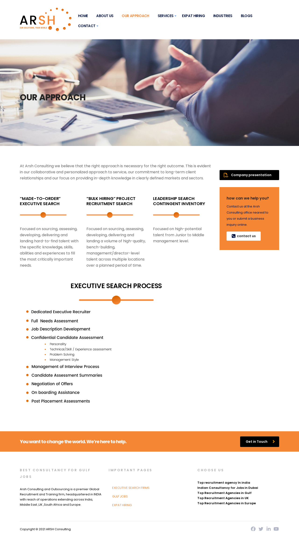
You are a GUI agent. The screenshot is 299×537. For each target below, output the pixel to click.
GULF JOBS (120, 496)
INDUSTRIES (222, 15)
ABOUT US (104, 15)
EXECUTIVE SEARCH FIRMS (131, 488)
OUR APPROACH (135, 15)
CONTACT (87, 25)
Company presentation (247, 175)
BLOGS (247, 15)
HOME (83, 15)
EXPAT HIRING (193, 15)
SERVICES (166, 15)
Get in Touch (260, 441)
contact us (243, 236)
